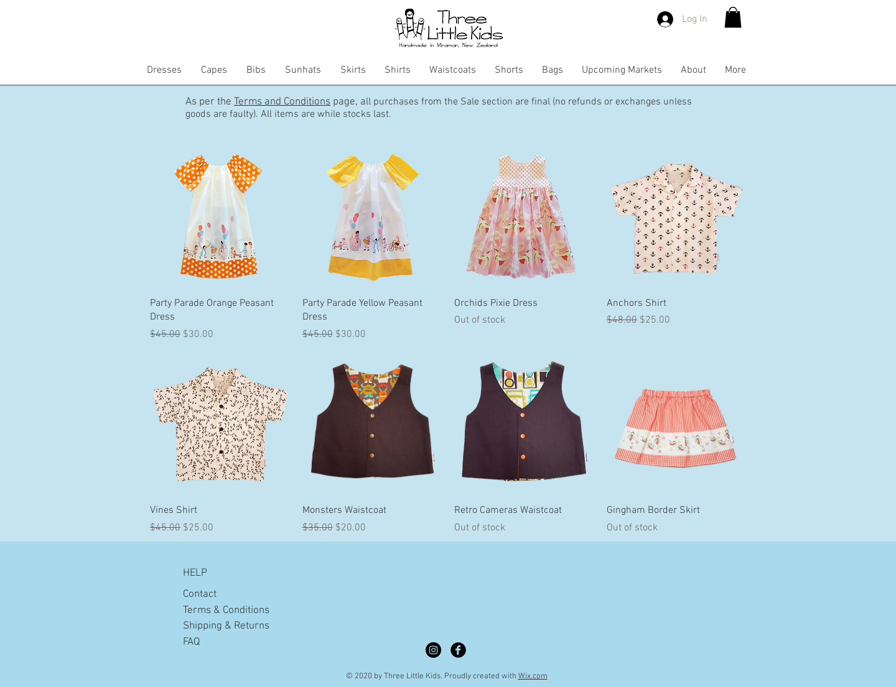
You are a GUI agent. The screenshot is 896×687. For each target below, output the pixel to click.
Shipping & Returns (226, 626)
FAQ (191, 642)
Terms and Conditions (282, 102)
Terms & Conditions (226, 610)
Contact (200, 594)
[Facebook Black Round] (458, 650)
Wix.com (533, 676)
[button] (733, 17)
